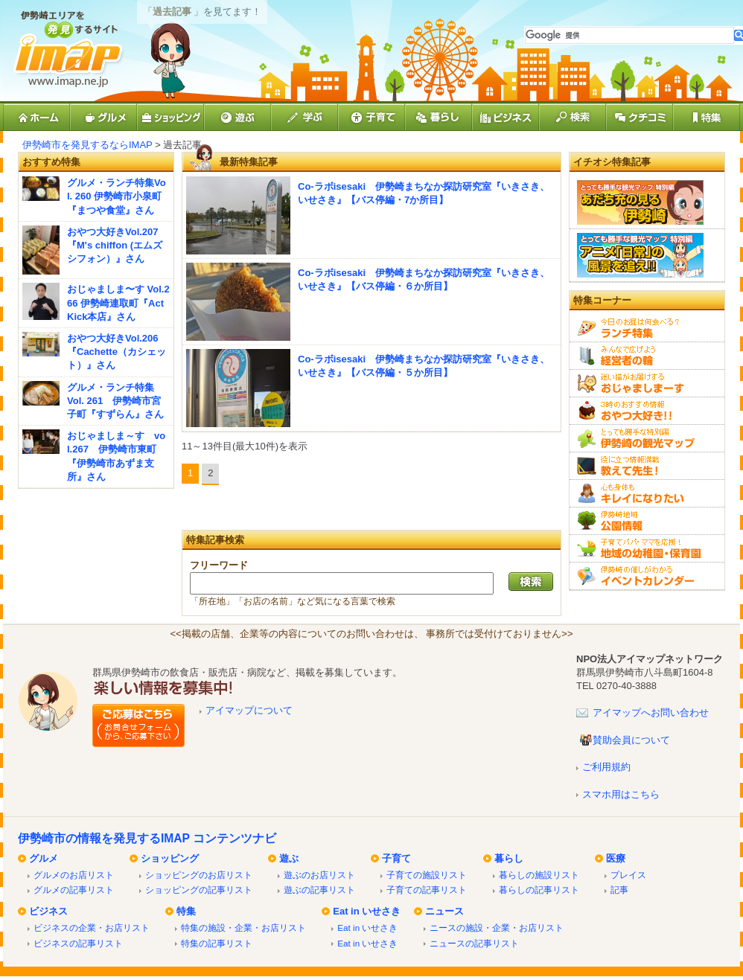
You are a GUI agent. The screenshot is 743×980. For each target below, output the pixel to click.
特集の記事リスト (216, 943)
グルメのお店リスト (74, 875)
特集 (186, 911)
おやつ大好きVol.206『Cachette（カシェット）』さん (116, 352)
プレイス (628, 875)
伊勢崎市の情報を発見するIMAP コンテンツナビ (147, 838)
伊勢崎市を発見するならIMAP (87, 144)
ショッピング (170, 858)
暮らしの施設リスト (539, 875)
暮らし (508, 858)
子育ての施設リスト (426, 875)
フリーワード (219, 565)
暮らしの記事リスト (539, 889)
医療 (615, 858)
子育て (396, 858)
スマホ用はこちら (621, 794)
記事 (619, 889)
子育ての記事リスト (426, 889)
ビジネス (48, 911)
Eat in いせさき (367, 911)
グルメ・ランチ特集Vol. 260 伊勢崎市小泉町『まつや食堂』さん (116, 196)
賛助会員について (631, 740)
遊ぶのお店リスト (319, 875)
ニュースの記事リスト (474, 943)
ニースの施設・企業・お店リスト (497, 927)
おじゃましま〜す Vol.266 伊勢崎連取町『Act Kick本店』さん (118, 302)
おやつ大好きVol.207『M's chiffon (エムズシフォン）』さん (114, 245)
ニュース (444, 911)
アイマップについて (249, 710)
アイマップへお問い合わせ (651, 712)
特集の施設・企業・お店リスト (243, 927)
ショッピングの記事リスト (198, 889)
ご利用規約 (606, 766)
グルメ (43, 858)
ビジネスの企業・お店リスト (92, 927)
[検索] (629, 35)
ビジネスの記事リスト (78, 943)
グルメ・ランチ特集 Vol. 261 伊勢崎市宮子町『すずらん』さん (115, 401)
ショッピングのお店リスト (198, 875)
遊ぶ (289, 858)
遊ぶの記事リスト (319, 889)
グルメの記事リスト (74, 889)
